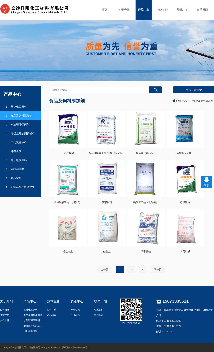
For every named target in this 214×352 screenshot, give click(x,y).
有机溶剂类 (17, 169)
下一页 (157, 269)
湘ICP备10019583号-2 (78, 347)
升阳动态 (75, 309)
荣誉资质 (4, 315)
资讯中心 (182, 9)
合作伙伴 (4, 320)
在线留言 (98, 315)
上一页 (104, 269)
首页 (104, 9)
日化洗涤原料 (19, 142)
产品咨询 (51, 315)
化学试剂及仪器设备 (23, 186)
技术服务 (163, 9)
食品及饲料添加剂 (21, 115)
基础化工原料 (19, 106)
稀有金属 (16, 151)
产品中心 (143, 9)
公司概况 (4, 309)
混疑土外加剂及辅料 (23, 133)
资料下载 (51, 309)
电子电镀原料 (19, 160)
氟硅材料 (16, 177)
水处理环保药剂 (20, 124)
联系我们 (98, 309)
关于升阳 (124, 9)
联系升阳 (202, 9)
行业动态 (75, 315)
